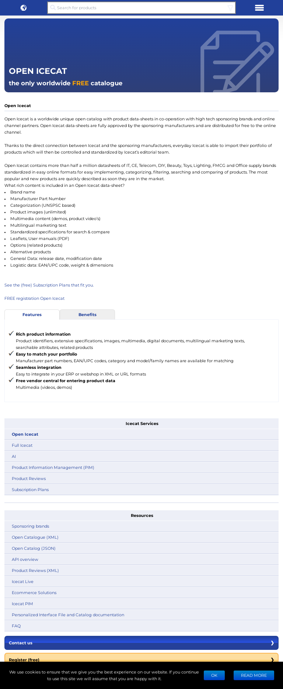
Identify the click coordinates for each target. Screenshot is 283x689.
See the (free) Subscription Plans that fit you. (49, 285)
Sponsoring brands (30, 526)
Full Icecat (22, 445)
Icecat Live (23, 581)
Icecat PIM (22, 603)
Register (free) (141, 660)
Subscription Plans (30, 489)
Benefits (87, 314)
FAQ (16, 626)
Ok (214, 675)
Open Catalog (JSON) (34, 548)
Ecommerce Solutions (34, 592)
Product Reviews (29, 478)
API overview (25, 559)
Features (32, 314)
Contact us (141, 643)
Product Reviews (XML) (35, 570)
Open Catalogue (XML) (35, 537)
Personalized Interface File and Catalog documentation (68, 615)
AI (14, 456)
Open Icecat (25, 434)
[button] (23, 8)
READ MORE (254, 675)
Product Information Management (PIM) (53, 467)
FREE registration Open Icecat (34, 298)
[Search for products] (141, 7)
